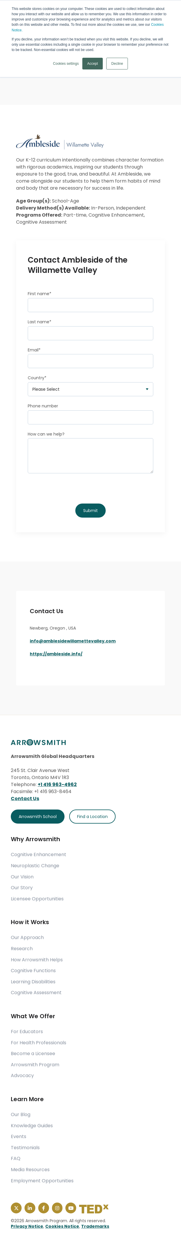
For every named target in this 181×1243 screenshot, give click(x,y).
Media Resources (30, 1170)
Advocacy (22, 1075)
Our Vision (22, 877)
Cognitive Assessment (36, 992)
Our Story (22, 888)
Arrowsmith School (38, 816)
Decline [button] (117, 63)
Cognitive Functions (33, 970)
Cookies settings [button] (66, 63)
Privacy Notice (27, 1226)
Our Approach (27, 937)
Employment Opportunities (42, 1181)
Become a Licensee (33, 1053)
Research (22, 949)
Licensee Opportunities (37, 899)
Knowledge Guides (32, 1126)
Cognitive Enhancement (38, 854)
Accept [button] (92, 63)
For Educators (27, 1031)
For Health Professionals (38, 1043)
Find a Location (92, 816)
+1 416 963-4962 (57, 784)
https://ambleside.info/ (56, 654)
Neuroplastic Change (35, 866)
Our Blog (20, 1114)
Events (18, 1136)
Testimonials (25, 1148)
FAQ (15, 1158)
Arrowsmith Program (35, 1065)
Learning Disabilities (33, 982)
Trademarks (95, 1226)
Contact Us (25, 798)
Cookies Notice (62, 1226)
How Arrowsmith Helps (37, 960)
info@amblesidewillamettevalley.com (73, 641)
